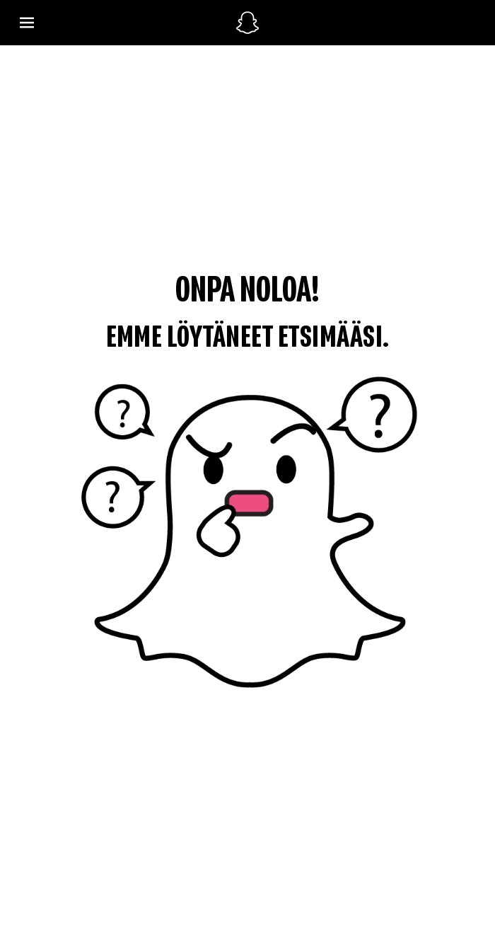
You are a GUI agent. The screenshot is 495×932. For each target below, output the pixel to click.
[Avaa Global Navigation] (119, 23)
